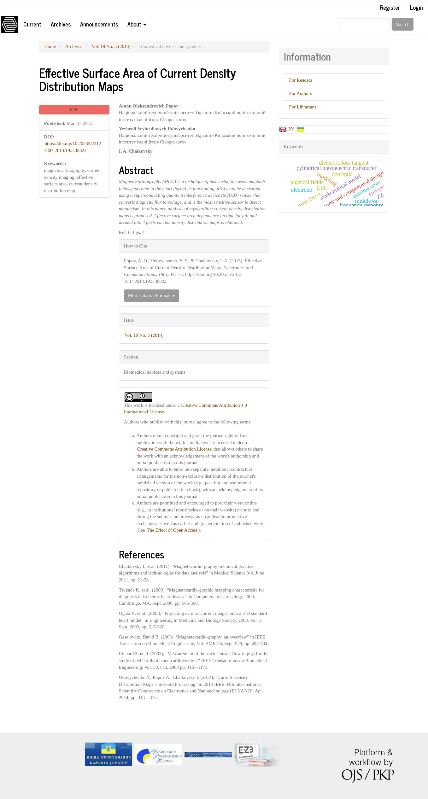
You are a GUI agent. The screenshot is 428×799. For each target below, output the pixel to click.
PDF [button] (74, 109)
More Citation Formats (151, 295)
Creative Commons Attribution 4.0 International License (185, 408)
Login (416, 7)
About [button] (136, 24)
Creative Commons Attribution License (174, 449)
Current (32, 24)
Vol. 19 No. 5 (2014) (111, 46)
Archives (61, 24)
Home (50, 46)
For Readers (300, 80)
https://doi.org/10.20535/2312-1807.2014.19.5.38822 (73, 147)
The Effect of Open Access (172, 530)
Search (402, 24)
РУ (291, 128)
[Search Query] (365, 24)
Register (390, 7)
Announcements (99, 24)
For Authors (300, 93)
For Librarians (302, 106)
